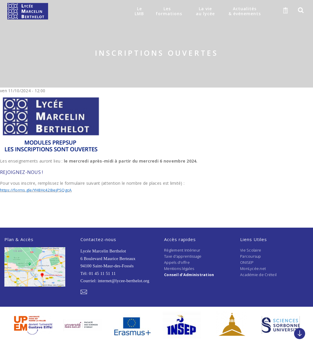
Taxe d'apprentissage (183, 256)
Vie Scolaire (251, 250)
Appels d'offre (177, 262)
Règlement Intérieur (182, 250)
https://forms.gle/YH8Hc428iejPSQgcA (37, 190)
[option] (33, 324)
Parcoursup (250, 256)
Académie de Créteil (258, 274)
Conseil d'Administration (189, 274)
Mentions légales (179, 268)
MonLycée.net (253, 268)
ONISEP (247, 262)
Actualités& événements (244, 11)
